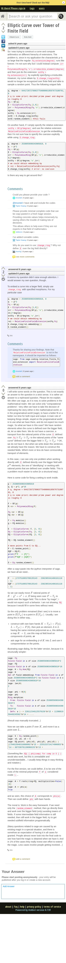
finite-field (27, 37)
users (42, 8)
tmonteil (19, 198)
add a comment (23, 376)
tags (32, 8)
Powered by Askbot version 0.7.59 (33, 910)
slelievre (19, 232)
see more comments (25, 257)
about (8, 906)
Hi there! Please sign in (13, 8)
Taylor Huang (21, 206)
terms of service (52, 906)
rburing (18, 251)
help (22, 906)
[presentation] (59, 57)
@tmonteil (18, 203)
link (11, 336)
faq (16, 906)
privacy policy (34, 906)
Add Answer (9, 886)
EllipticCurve (14, 37)
